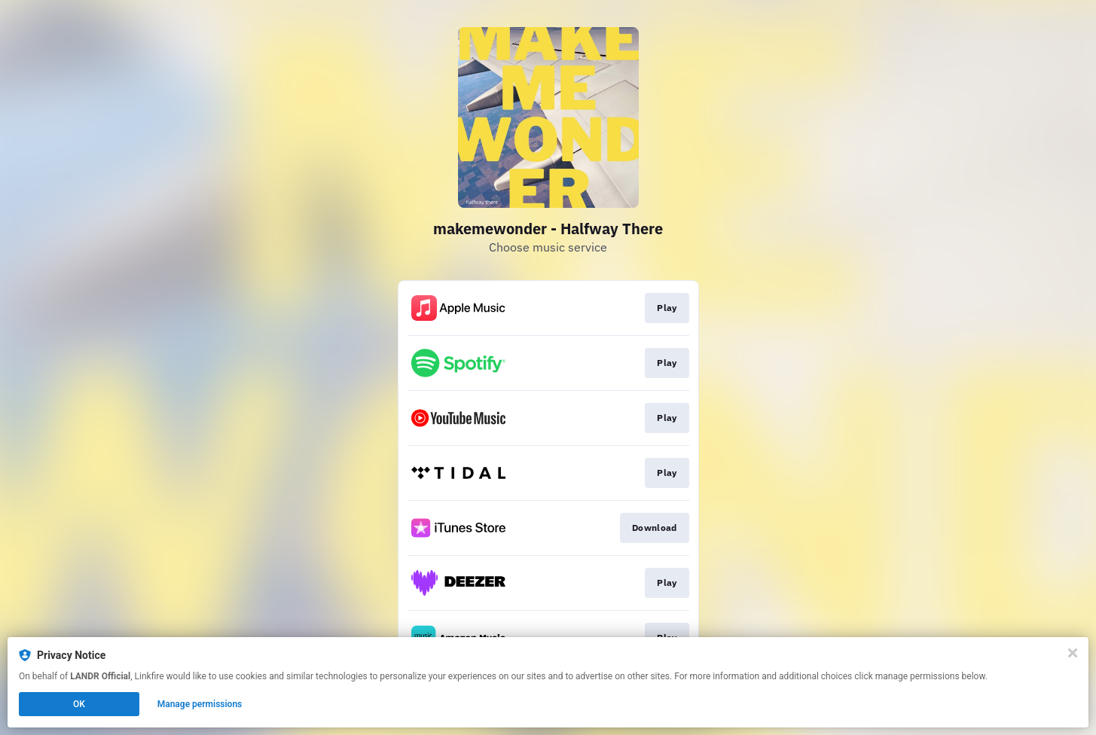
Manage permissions (200, 704)
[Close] (1073, 653)
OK (79, 704)
